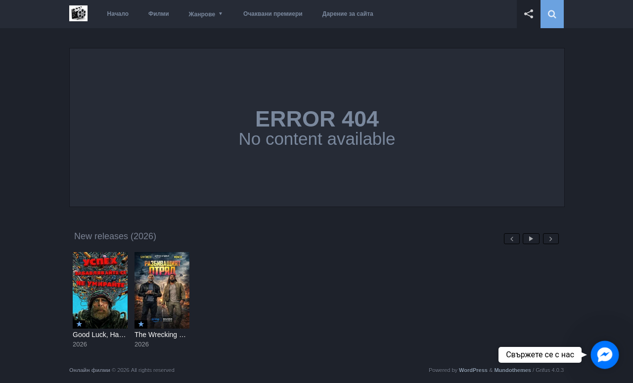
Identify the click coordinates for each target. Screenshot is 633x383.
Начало (118, 13)
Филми (158, 13)
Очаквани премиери (273, 13)
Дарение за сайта (347, 13)
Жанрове (202, 14)
